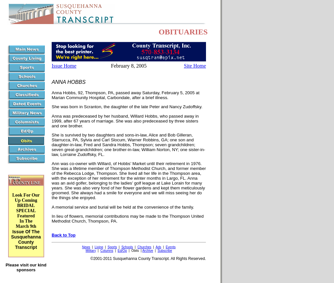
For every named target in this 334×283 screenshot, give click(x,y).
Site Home (195, 66)
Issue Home (64, 66)
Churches (144, 247)
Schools (127, 247)
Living (99, 247)
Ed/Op (122, 250)
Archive (147, 250)
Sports (112, 247)
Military (91, 250)
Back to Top (63, 235)
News (86, 247)
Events (171, 247)
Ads (158, 247)
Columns (106, 250)
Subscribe (165, 250)
